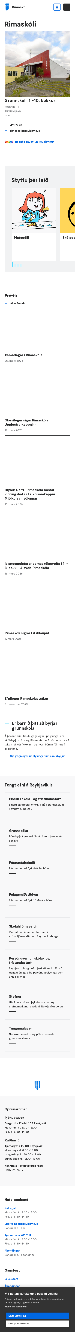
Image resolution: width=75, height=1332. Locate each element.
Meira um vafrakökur (16, 1306)
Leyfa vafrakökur (17, 1316)
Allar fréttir (17, 335)
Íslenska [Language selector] (57, 7)
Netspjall (37, 1212)
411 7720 (16, 125)
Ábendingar (37, 1253)
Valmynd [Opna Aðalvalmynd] (66, 7)
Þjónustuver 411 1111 (37, 1239)
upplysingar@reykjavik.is (37, 1226)
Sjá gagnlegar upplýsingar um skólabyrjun (37, 788)
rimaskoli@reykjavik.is (25, 130)
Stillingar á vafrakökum (18, 1324)
